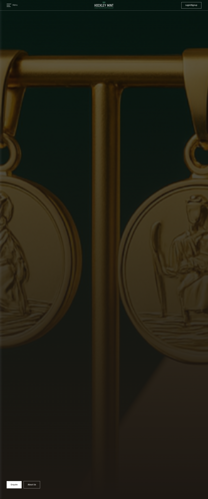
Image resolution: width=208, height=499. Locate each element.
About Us (32, 485)
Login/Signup (191, 5)
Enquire (14, 485)
